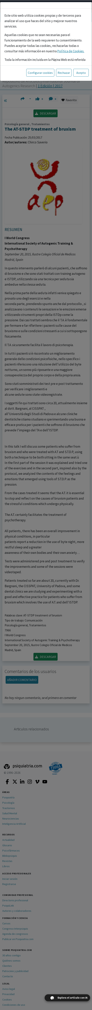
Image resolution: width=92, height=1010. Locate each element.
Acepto (81, 73)
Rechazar (64, 73)
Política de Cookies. (70, 51)
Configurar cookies (40, 73)
